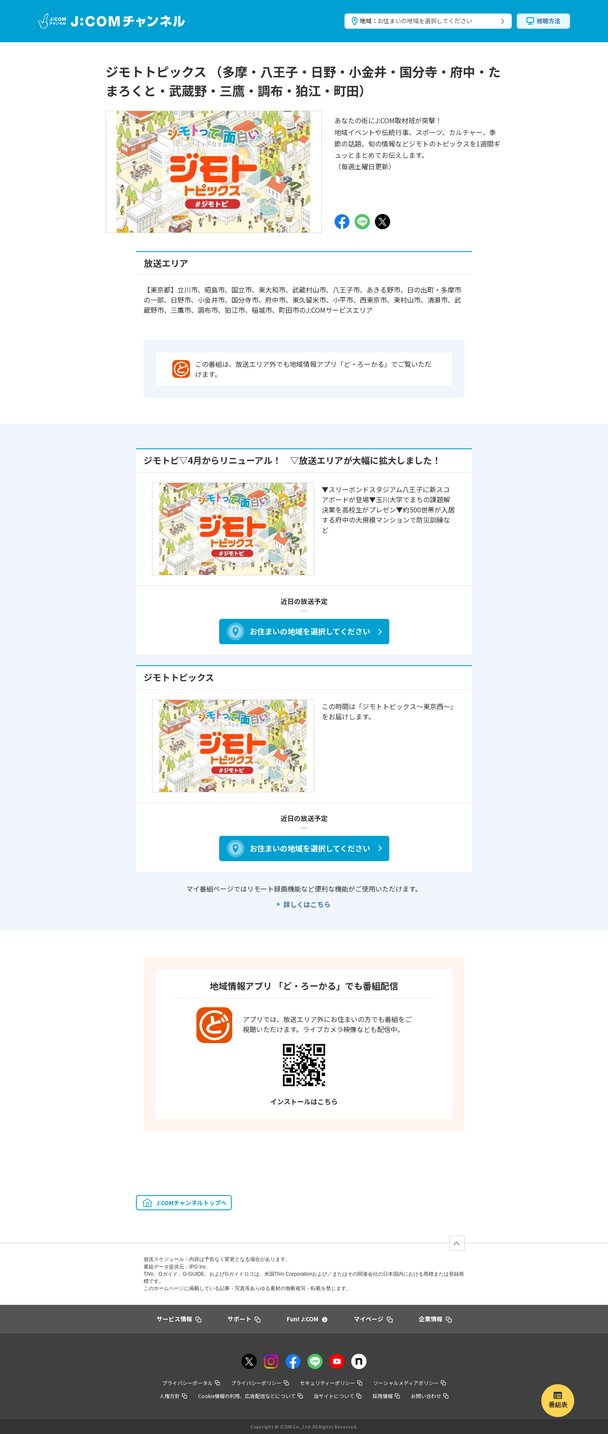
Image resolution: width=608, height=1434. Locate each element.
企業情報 (435, 1319)
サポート (244, 1319)
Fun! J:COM (307, 1319)
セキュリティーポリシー (331, 1382)
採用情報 (386, 1395)
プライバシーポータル (191, 1382)
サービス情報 (179, 1319)
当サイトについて (337, 1395)
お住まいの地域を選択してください (310, 631)
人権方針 (173, 1395)
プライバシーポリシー (260, 1382)
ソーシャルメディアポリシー (409, 1382)
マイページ (373, 1319)
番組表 (557, 1404)
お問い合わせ (429, 1395)
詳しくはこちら (307, 904)
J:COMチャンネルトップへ (191, 1202)
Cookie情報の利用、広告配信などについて (250, 1395)
